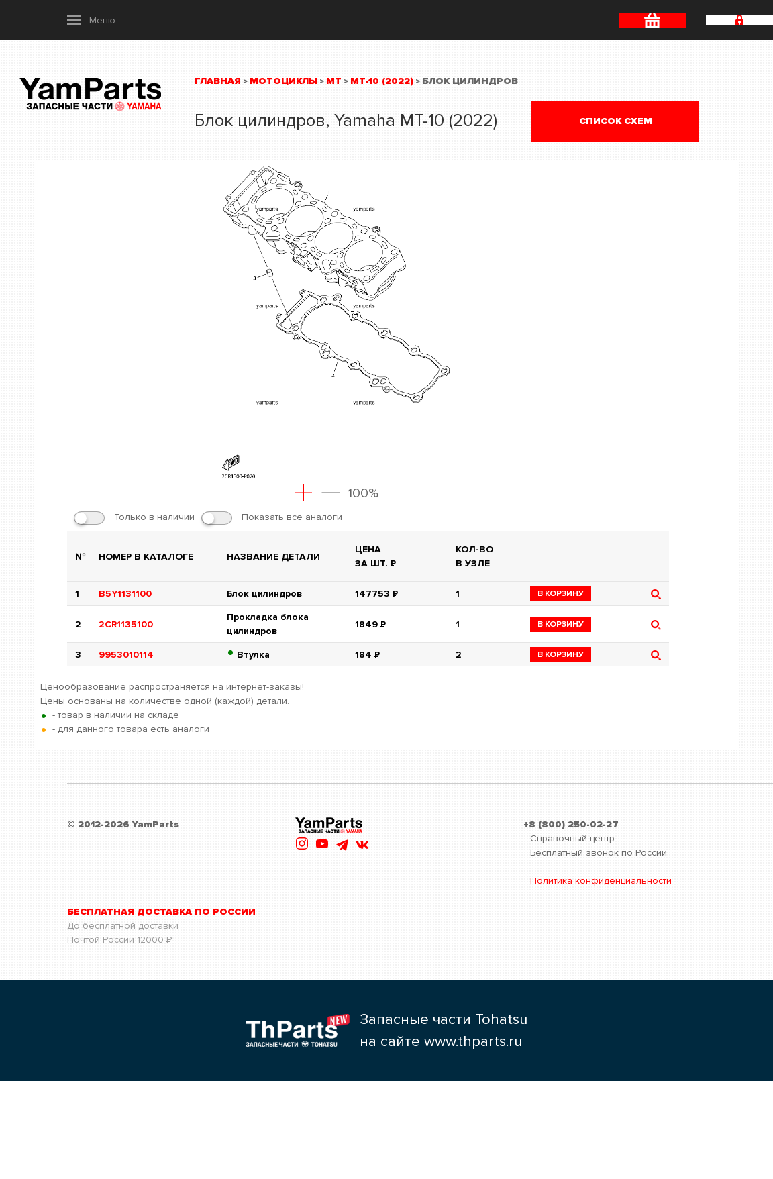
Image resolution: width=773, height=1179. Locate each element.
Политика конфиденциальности (601, 880)
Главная (218, 81)
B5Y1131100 (125, 593)
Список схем (615, 121)
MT (334, 81)
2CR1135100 (126, 624)
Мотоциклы (283, 81)
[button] (91, 20)
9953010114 (126, 654)
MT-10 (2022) (381, 81)
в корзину (560, 593)
